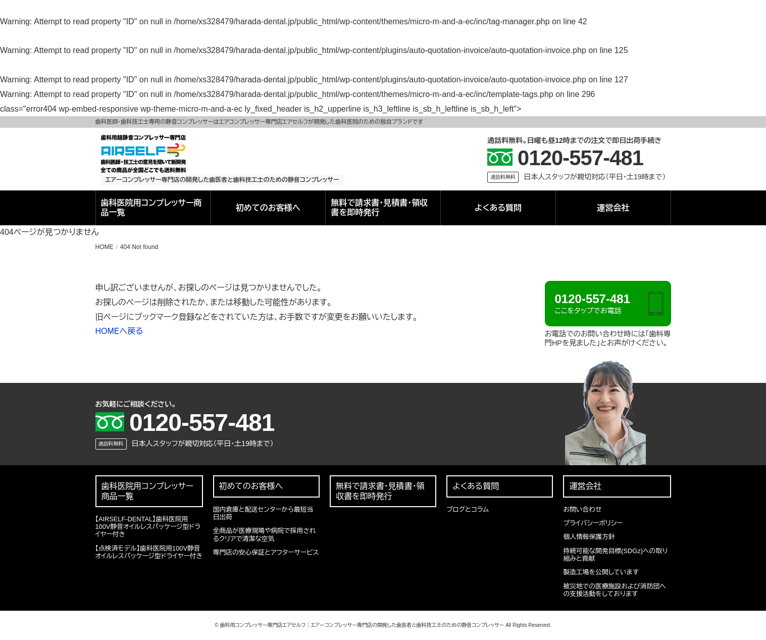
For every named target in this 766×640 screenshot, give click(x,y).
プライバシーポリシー (593, 523)
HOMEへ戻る (119, 331)
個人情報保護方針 (589, 536)
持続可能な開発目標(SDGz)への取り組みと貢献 (615, 554)
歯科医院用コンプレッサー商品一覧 (151, 208)
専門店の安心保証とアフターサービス (266, 552)
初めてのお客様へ (268, 208)
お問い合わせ (582, 509)
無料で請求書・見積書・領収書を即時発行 (379, 208)
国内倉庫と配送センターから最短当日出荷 (263, 513)
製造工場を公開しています (601, 572)
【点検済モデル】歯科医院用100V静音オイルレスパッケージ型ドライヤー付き (149, 552)
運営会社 (613, 208)
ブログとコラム (467, 509)
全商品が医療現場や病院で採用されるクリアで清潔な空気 (264, 534)
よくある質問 (498, 208)
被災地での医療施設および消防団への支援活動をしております (614, 590)
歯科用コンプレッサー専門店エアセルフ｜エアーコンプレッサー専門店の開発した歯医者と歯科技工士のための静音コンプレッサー (362, 625)
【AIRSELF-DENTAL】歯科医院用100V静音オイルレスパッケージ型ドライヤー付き (147, 526)
